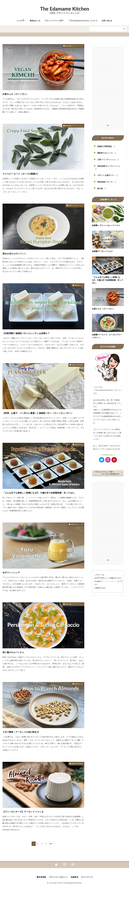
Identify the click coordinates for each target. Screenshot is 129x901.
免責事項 (75, 886)
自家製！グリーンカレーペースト (106, 225)
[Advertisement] (108, 85)
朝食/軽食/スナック (107, 182)
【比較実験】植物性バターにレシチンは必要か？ (36, 333)
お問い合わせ (107, 20)
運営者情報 (40, 886)
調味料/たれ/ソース (75, 534)
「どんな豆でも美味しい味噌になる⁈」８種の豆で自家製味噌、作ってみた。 (43, 499)
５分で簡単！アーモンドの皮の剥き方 (29, 740)
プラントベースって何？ (54, 20)
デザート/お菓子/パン (107, 175)
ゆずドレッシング (15, 581)
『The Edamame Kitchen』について (82, 20)
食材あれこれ (35, 20)
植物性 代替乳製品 (76, 365)
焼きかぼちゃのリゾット (20, 253)
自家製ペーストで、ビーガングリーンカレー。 (107, 336)
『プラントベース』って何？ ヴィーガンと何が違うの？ (107, 473)
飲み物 (101, 188)
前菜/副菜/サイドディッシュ (72, 46)
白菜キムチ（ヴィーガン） (21, 93)
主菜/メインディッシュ (74, 206)
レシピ (20, 20)
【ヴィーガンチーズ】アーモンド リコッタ (32, 820)
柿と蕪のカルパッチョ (18, 661)
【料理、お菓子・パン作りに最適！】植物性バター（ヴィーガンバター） (42, 415)
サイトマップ (88, 886)
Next (50, 853)
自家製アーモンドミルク (102, 251)
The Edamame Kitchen (72, 892)
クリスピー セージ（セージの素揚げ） (29, 173)
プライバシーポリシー (109, 581)
